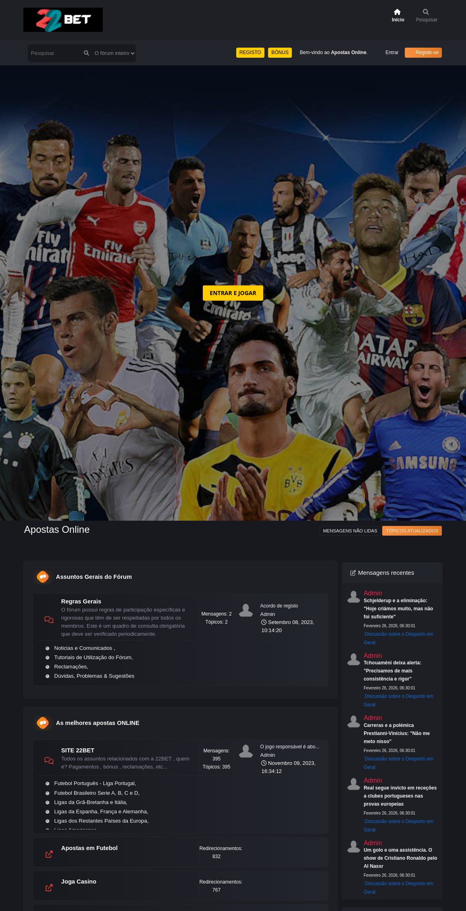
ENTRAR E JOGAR (233, 293)
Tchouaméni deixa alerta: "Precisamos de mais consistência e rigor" (392, 671)
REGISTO (250, 52)
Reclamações (70, 667)
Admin (267, 614)
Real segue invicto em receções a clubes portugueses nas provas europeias (400, 796)
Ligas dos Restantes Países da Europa (100, 821)
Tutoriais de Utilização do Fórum (92, 657)
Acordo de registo (279, 606)
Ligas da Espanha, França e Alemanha (100, 811)
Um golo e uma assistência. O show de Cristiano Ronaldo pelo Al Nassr (400, 858)
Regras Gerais (81, 601)
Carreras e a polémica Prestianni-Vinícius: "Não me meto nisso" (397, 733)
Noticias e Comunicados (84, 648)
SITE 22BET (77, 750)
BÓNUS (280, 52)
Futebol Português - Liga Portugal (94, 783)
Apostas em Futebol (89, 848)
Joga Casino (78, 881)
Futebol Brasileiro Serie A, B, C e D (96, 793)
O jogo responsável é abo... (289, 747)
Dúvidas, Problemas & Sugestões (94, 676)
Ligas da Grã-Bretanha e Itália (90, 802)
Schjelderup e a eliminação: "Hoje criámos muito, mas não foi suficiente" (398, 609)
